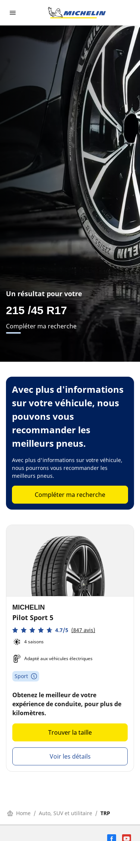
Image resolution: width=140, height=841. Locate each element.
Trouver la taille (70, 732)
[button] (53, 630)
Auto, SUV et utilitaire (65, 813)
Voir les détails (70, 756)
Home (19, 813)
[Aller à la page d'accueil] (77, 12)
